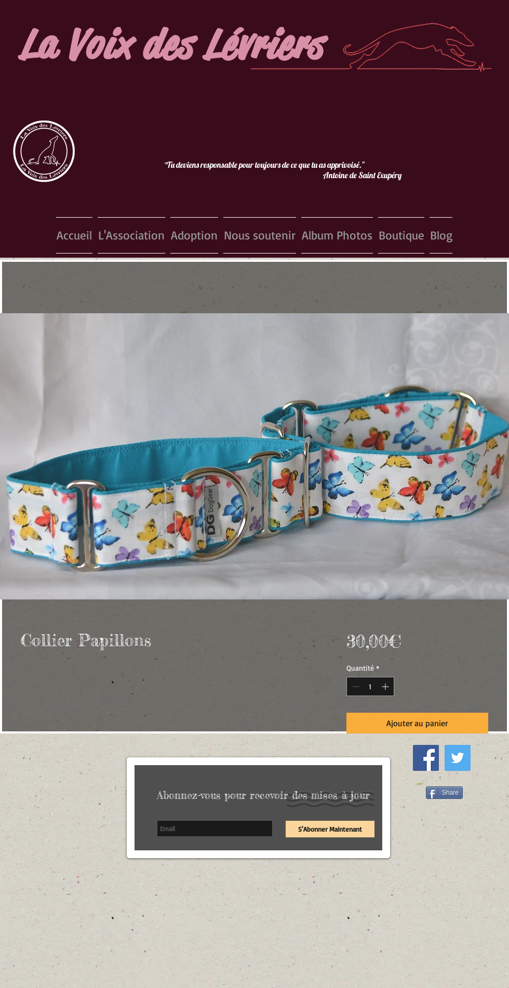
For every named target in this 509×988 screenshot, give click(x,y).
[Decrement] (354, 686)
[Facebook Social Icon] (426, 758)
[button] (131, 235)
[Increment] (386, 686)
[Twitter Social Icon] (458, 758)
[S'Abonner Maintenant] (330, 829)
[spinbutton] (370, 686)
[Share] (444, 792)
